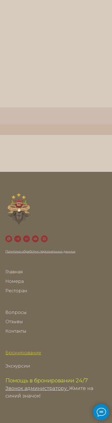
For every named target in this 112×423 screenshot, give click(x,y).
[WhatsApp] (8, 238)
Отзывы (14, 321)
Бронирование (23, 352)
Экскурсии (17, 366)
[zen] (44, 238)
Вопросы (16, 312)
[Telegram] (17, 238)
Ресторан (16, 290)
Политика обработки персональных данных (40, 251)
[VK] (26, 238)
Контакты (15, 331)
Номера (14, 281)
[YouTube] (35, 238)
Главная (14, 271)
